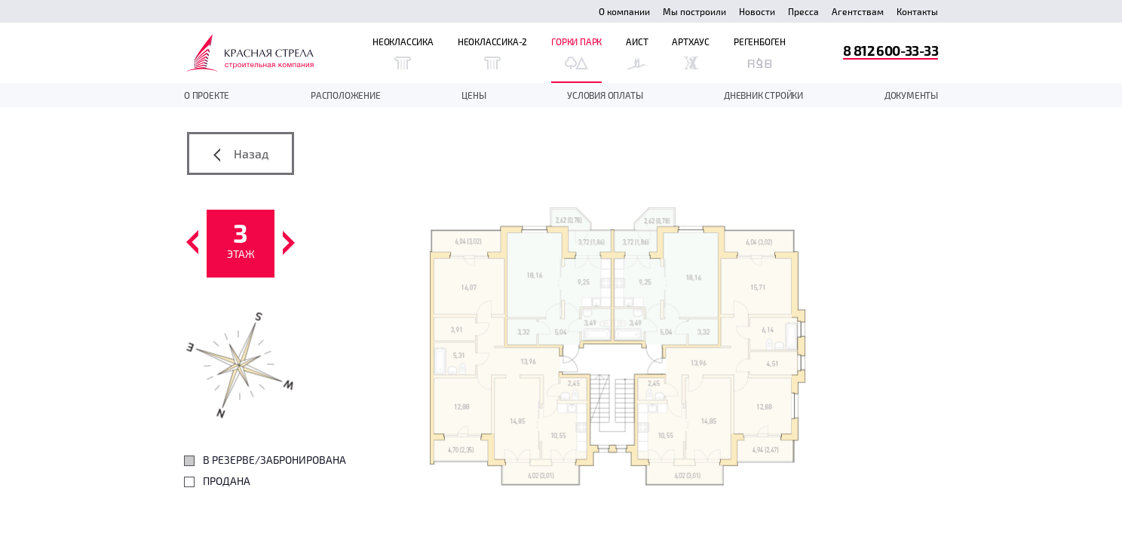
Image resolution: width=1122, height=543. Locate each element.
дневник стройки (763, 95)
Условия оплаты (604, 95)
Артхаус (691, 52)
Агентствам (858, 11)
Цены (473, 95)
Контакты (917, 11)
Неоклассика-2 (492, 52)
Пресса (803, 11)
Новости (757, 11)
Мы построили (694, 11)
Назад (240, 153)
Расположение (346, 95)
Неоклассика (403, 52)
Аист (637, 52)
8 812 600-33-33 (890, 50)
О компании (624, 11)
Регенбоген (760, 52)
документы (911, 95)
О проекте (206, 95)
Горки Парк (576, 52)
